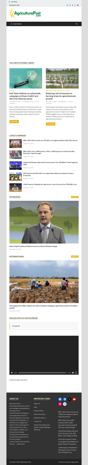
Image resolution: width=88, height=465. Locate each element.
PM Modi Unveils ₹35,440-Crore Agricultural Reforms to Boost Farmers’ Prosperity (68, 441)
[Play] (12, 373)
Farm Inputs (60, 90)
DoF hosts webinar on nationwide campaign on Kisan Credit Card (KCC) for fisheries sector (25, 96)
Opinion (67, 90)
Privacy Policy (38, 411)
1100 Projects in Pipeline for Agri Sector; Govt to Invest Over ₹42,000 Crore (50, 184)
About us (37, 403)
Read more (21, 444)
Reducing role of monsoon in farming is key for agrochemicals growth (61, 96)
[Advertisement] (44, 44)
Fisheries (12, 90)
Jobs (35, 407)
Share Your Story (39, 414)
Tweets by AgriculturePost (18, 380)
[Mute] (73, 373)
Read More (13, 121)
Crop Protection (51, 90)
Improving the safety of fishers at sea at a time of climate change (33, 246)
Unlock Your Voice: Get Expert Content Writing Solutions (42, 427)
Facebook (16, 326)
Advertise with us (40, 418)
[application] (44, 355)
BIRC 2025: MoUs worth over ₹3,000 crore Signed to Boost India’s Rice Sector (50, 140)
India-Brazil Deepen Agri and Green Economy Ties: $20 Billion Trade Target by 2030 (68, 433)
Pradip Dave (63, 101)
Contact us (37, 421)
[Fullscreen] (76, 373)
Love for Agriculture (72, 462)
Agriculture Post (28, 101)
